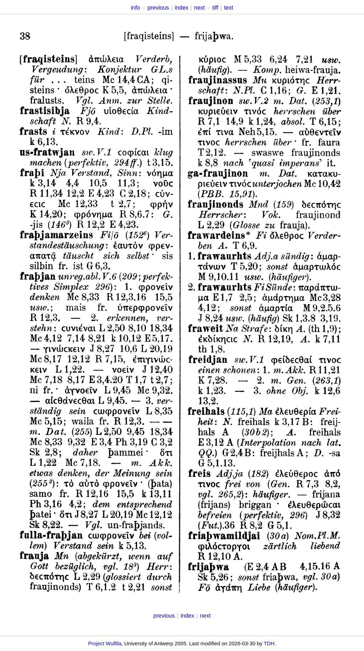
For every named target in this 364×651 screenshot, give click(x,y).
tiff (215, 8)
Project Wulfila (104, 643)
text (228, 8)
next (199, 8)
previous (158, 8)
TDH (269, 643)
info (135, 8)
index (181, 8)
